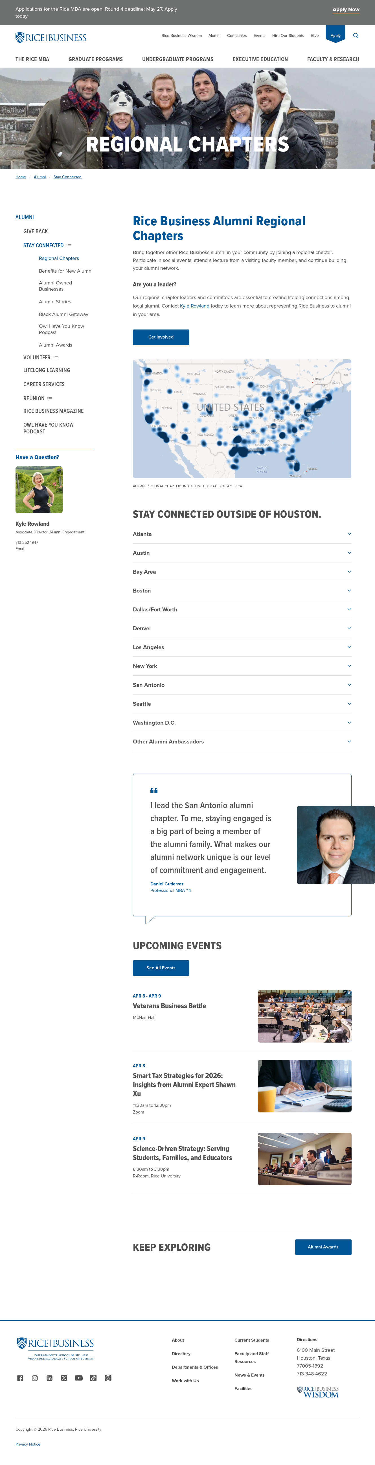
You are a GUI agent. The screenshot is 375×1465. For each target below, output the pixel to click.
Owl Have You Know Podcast (61, 329)
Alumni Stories (55, 302)
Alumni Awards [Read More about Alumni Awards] (323, 1247)
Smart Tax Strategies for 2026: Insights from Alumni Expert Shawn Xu (184, 1084)
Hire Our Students (288, 36)
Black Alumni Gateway (63, 314)
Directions (307, 1339)
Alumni (214, 36)
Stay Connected (68, 177)
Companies (237, 36)
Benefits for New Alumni (66, 271)
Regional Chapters (59, 258)
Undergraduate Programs (178, 59)
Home (21, 177)
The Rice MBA (32, 59)
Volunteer (40, 357)
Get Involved (161, 337)
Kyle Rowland (32, 523)
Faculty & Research (333, 59)
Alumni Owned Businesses (55, 286)
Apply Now (346, 9)
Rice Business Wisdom (182, 36)
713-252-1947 (27, 543)
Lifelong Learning (46, 370)
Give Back (35, 231)
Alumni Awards (55, 345)
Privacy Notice (28, 1444)
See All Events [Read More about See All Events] (161, 968)
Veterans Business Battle (169, 1005)
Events (260, 36)
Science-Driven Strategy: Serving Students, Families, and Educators (182, 1153)
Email (20, 549)
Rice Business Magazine (53, 411)
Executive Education (260, 59)
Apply (336, 36)
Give (315, 36)
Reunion (37, 398)
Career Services (44, 384)
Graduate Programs (96, 59)
